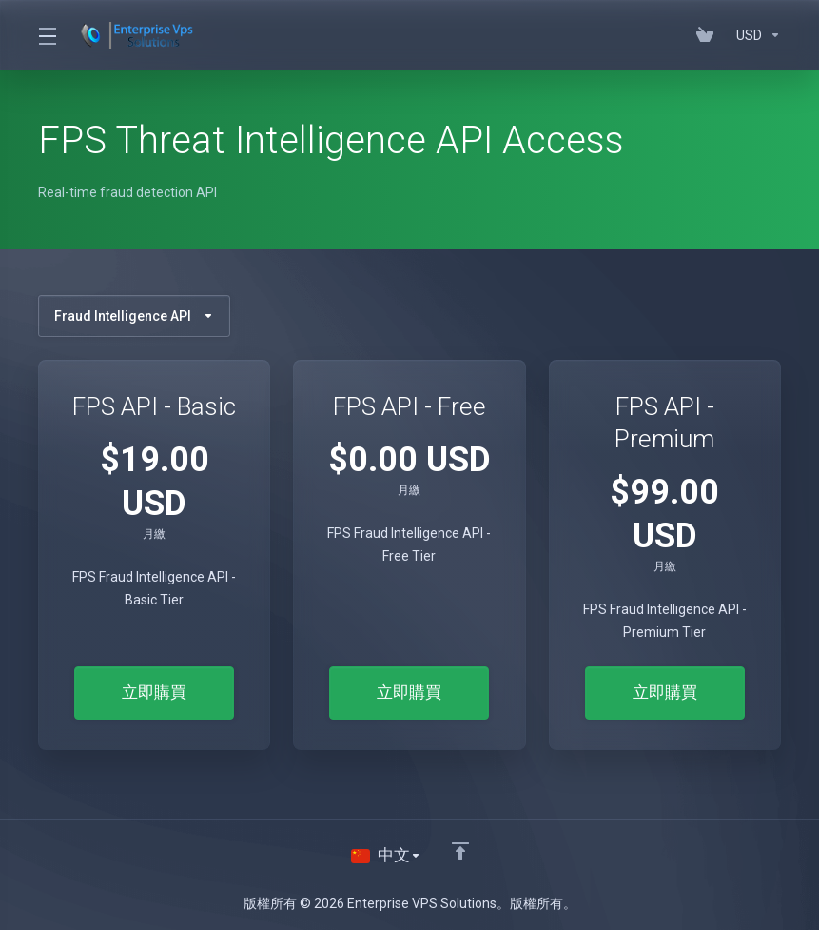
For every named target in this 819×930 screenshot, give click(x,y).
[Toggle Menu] (46, 35)
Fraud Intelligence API (134, 316)
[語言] (386, 856)
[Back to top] (460, 851)
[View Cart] (709, 35)
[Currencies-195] (755, 35)
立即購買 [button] (154, 692)
